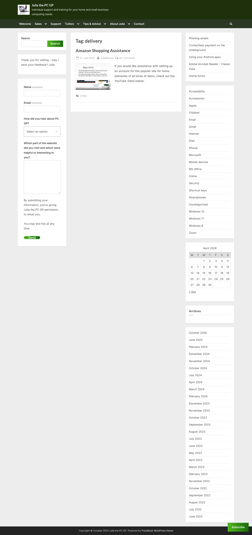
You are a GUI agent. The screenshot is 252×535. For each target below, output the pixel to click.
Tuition (69, 23)
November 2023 (199, 410)
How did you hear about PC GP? (41, 121)
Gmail (192, 126)
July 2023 (195, 438)
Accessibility (197, 91)
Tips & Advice (92, 23)
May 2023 (195, 453)
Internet (194, 133)
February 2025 (198, 347)
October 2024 (198, 368)
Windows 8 (196, 225)
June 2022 (196, 516)
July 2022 (195, 509)
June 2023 (196, 446)
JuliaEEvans (106, 57)
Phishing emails (198, 38)
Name (33, 87)
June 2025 (196, 339)
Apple (192, 105)
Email (33, 102)
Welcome (25, 23)
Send (32, 237)
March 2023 (196, 467)
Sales (38, 23)
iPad (191, 140)
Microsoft (195, 155)
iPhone (193, 148)
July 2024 (195, 375)
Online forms (197, 76)
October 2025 (198, 332)
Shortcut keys (198, 190)
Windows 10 (196, 211)
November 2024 (199, 361)
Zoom (192, 232)
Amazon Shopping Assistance (103, 50)
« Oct (192, 291)
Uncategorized (198, 204)
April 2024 (195, 382)
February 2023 (198, 474)
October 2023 (198, 417)
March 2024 (196, 389)
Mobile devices (198, 162)
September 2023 (199, 424)
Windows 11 (196, 218)
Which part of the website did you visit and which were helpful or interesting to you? (42, 150)
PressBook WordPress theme (157, 530)
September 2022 (199, 495)
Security (194, 183)
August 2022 (197, 502)
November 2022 (199, 481)
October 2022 (198, 488)
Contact (139, 23)
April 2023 (195, 460)
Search (25, 38)
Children (194, 112)
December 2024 (199, 354)
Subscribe (238, 527)
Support (56, 23)
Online (83, 95)
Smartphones (197, 197)
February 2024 (198, 396)
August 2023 (197, 431)
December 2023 (199, 403)
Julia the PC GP (43, 5)
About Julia (117, 23)
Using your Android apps (205, 57)
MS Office (195, 169)
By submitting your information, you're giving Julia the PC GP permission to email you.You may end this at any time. (41, 214)
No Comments (127, 58)
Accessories (196, 98)
